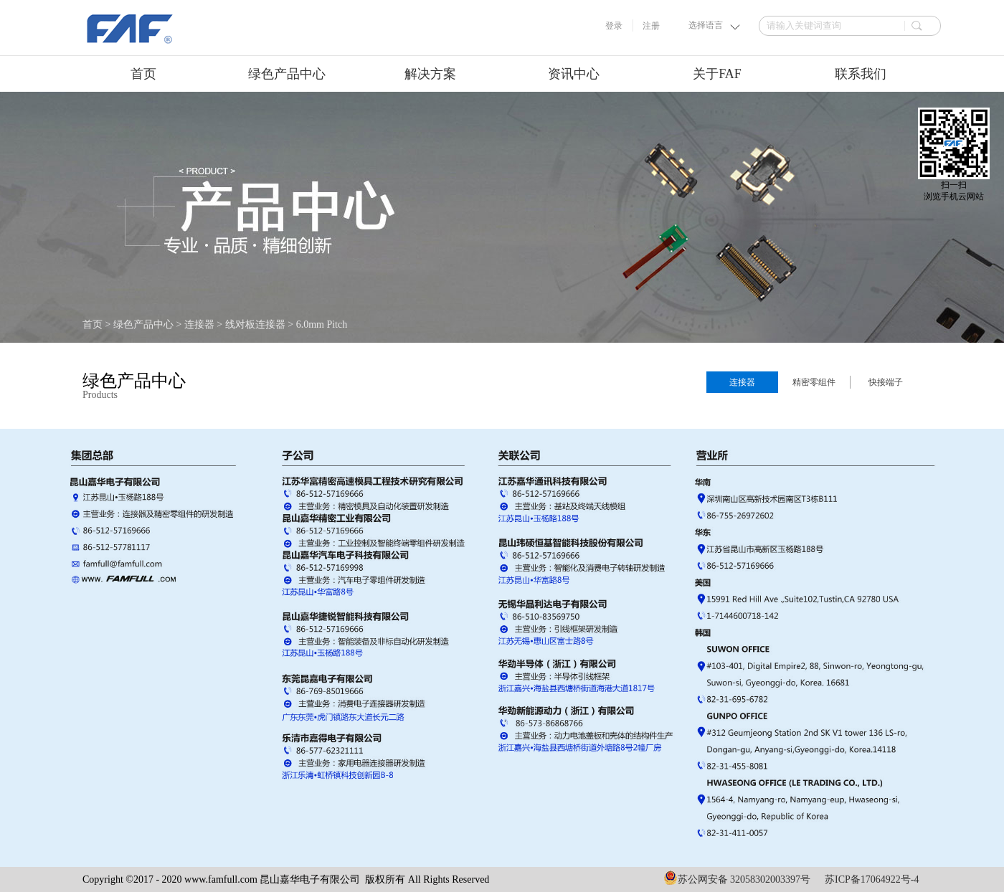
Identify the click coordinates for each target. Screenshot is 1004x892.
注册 (651, 26)
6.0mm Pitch (322, 324)
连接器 (199, 324)
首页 (143, 74)
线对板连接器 (255, 324)
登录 (613, 26)
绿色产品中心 (143, 324)
